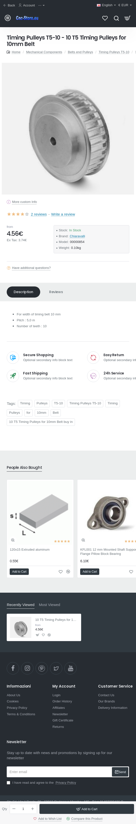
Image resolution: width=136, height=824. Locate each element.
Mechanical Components (44, 52)
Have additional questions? (31, 268)
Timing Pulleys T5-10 (114, 52)
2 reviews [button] (39, 214)
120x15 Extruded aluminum (30, 549)
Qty (4, 809)
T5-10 (58, 403)
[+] (32, 809)
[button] (86, 809)
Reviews (56, 291)
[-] (14, 809)
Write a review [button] (63, 214)
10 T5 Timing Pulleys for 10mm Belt (56, 620)
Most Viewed (49, 605)
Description (23, 291)
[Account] (27, 5)
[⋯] (42, 5)
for (29, 412)
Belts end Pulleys (80, 52)
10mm (41, 412)
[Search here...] (116, 18)
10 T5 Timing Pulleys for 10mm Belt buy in (41, 422)
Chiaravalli (77, 236)
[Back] (9, 5)
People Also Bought (24, 467)
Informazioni (19, 686)
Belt (56, 412)
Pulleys (41, 403)
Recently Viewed (20, 605)
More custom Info (24, 202)
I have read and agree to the (42, 782)
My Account (63, 686)
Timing (25, 403)
